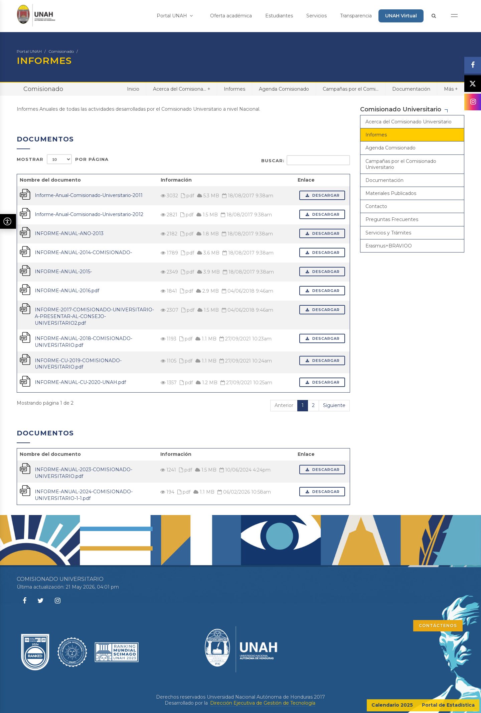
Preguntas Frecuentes (391, 219)
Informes (234, 89)
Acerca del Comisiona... (181, 89)
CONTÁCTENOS (438, 625)
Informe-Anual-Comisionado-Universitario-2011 (89, 195)
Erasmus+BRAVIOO (388, 246)
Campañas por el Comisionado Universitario (400, 164)
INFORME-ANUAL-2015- (63, 272)
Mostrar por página (63, 159)
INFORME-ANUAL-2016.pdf (67, 291)
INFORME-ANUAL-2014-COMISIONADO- (83, 252)
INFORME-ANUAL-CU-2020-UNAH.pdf (80, 382)
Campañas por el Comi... (350, 89)
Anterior (284, 405)
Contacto (376, 206)
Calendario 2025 (392, 705)
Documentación (411, 89)
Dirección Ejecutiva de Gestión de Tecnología (262, 703)
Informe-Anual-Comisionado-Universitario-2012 (89, 214)
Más (451, 89)
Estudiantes (279, 16)
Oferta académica (231, 16)
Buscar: (305, 160)
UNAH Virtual (401, 16)
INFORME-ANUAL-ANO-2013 (69, 233)
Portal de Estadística (448, 705)
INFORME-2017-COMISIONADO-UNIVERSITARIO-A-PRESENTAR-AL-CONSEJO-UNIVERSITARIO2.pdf (94, 316)
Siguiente (334, 405)
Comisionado (61, 51)
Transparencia (356, 16)
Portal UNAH (175, 16)
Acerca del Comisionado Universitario (408, 122)
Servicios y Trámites (388, 233)
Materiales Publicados (390, 193)
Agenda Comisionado (284, 89)
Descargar (322, 195)
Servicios (316, 16)
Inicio (133, 89)
